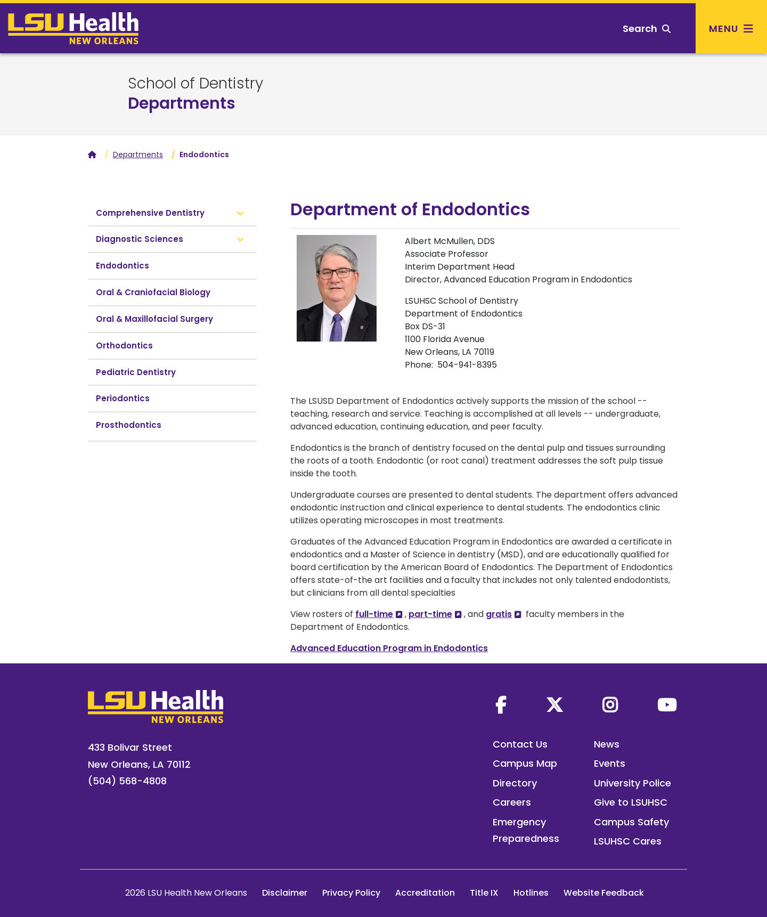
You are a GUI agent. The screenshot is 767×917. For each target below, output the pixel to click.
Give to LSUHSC (630, 802)
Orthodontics (124, 345)
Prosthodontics (128, 425)
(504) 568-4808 (127, 781)
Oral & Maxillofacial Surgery (154, 318)
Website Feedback (604, 893)
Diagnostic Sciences (139, 239)
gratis (499, 614)
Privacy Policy (351, 893)
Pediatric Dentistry (136, 372)
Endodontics (122, 265)
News (606, 744)
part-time (430, 614)
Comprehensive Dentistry (150, 212)
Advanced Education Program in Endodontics (389, 648)
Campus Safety (631, 822)
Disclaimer (284, 893)
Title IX (484, 893)
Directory (515, 783)
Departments (181, 103)
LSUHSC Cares (628, 841)
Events (609, 763)
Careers (512, 802)
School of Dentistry (195, 84)
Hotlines (531, 893)
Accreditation (425, 893)
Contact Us (520, 744)
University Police (632, 783)
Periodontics (123, 398)
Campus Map (525, 763)
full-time (374, 614)
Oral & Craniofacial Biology (153, 292)
